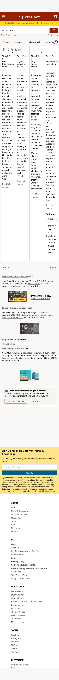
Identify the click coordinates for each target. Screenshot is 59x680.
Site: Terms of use (19, 575)
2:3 (49, 219)
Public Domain (8, 344)
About (14, 507)
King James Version (11, 339)
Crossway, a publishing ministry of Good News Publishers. (27, 316)
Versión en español (20, 664)
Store (13, 521)
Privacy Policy (16, 491)
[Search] (54, 30)
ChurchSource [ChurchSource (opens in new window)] (17, 598)
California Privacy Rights (23, 564)
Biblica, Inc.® (34, 283)
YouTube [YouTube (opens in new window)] (15, 652)
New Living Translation (13, 348)
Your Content (50, 42)
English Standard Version (14, 308)
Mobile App (16, 518)
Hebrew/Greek (34, 42)
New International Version (15, 276)
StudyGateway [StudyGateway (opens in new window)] (17, 594)
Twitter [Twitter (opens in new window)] (14, 648)
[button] (55, 16)
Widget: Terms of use (20, 578)
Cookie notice (17, 571)
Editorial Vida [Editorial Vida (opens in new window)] (17, 608)
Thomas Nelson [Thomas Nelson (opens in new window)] (18, 612)
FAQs (13, 544)
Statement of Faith (19, 514)
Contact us (16, 558)
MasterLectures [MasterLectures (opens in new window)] (18, 622)
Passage (6, 42)
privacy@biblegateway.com (44, 491)
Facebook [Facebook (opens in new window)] (15, 635)
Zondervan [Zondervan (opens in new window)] (16, 618)
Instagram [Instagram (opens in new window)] (16, 638)
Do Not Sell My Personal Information (29, 568)
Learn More (36, 401)
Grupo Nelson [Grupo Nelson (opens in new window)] (17, 605)
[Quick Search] (25, 30)
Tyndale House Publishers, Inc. (16, 358)
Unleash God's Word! (40, 298)
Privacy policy (17, 561)
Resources (18, 42)
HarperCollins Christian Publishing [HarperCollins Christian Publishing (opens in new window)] (27, 601)
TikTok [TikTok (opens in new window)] (14, 645)
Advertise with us (19, 554)
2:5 (49, 236)
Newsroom (16, 528)
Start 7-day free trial (15, 401)
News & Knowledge (20, 511)
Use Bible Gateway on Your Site (25, 551)
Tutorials (15, 547)
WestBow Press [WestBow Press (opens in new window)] (18, 615)
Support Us (16, 531)
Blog (13, 524)
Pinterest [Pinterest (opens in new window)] (15, 641)
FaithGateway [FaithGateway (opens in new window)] (17, 591)
